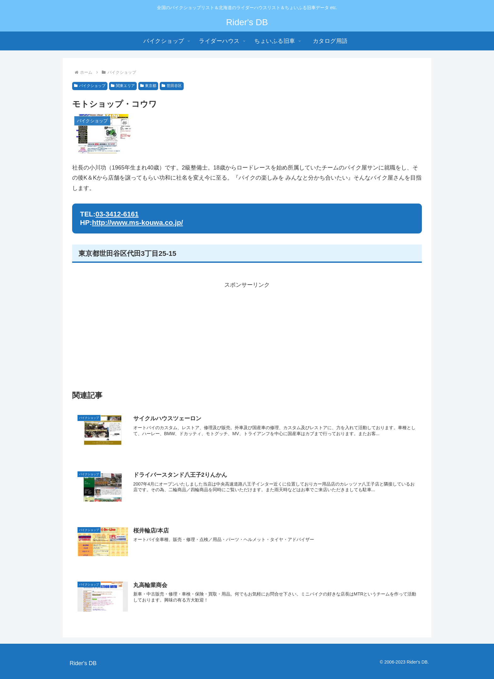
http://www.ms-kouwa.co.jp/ (137, 223)
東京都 (148, 85)
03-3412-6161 (117, 214)
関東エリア (123, 85)
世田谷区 (172, 85)
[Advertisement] (247, 334)
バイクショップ (90, 85)
